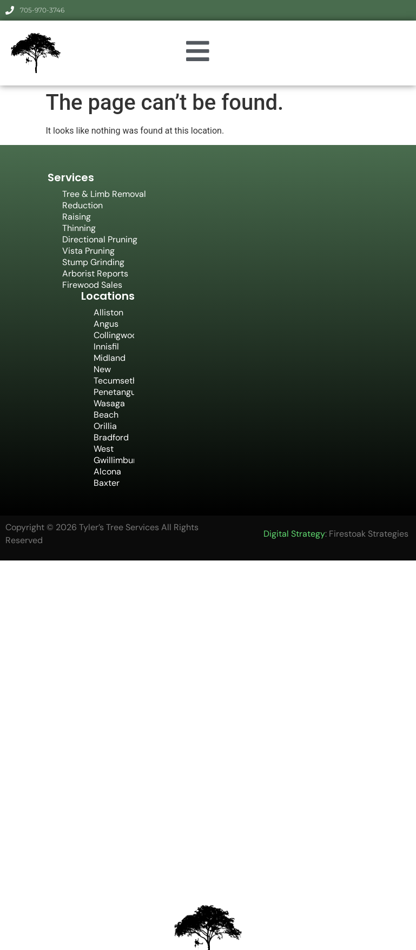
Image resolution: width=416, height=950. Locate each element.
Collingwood (114, 335)
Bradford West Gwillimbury (114, 449)
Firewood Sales (92, 285)
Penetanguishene (114, 392)
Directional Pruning (99, 239)
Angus (106, 323)
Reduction (82, 205)
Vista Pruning (88, 250)
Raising (76, 216)
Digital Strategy (294, 533)
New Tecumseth (114, 375)
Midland (110, 358)
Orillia (105, 426)
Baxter (107, 483)
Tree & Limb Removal (104, 194)
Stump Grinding (93, 262)
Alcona (107, 471)
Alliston (108, 312)
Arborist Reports (95, 273)
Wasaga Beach (109, 409)
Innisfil (106, 346)
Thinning (79, 228)
